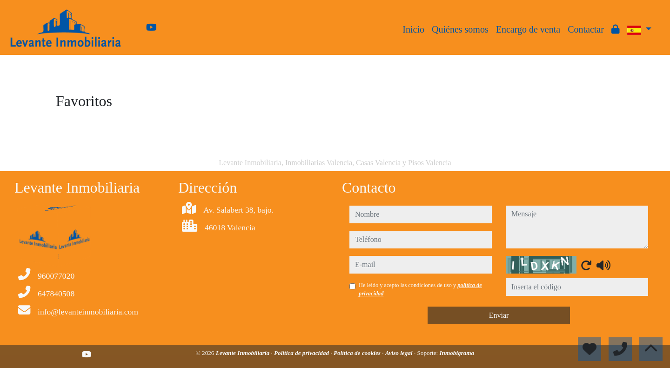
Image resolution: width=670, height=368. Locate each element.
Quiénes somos (460, 29)
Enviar (499, 315)
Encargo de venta (528, 29)
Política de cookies (358, 352)
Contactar (586, 29)
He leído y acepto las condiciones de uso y (420, 289)
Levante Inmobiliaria (243, 352)
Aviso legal (399, 352)
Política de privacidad (302, 352)
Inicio (413, 29)
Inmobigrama (456, 352)
